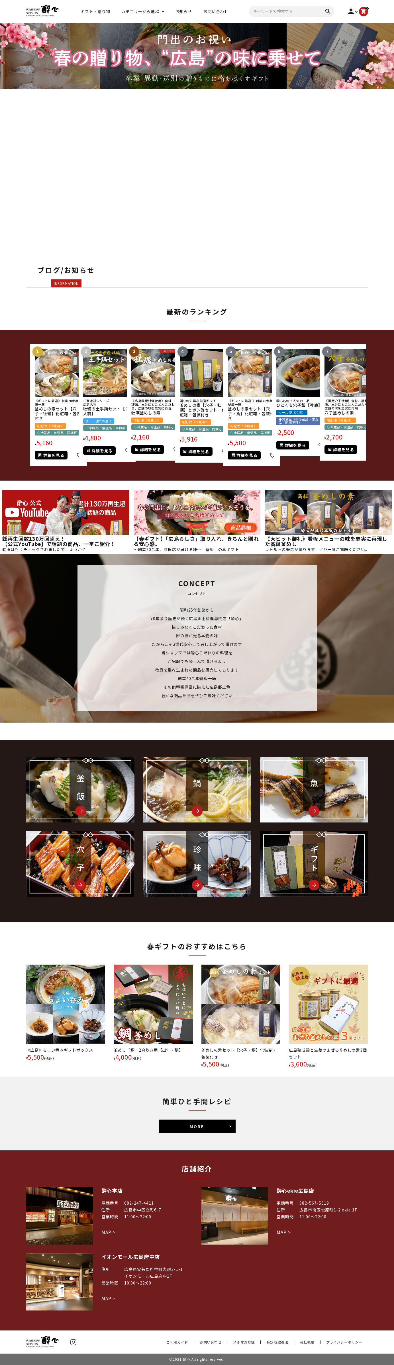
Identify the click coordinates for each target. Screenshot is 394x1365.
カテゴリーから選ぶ (140, 11)
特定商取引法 (277, 1342)
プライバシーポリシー (344, 1342)
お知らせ (183, 11)
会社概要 (307, 1342)
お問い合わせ (215, 11)
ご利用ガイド (177, 1342)
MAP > (108, 1232)
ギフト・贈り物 (95, 11)
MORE (197, 1126)
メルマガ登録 (244, 1342)
